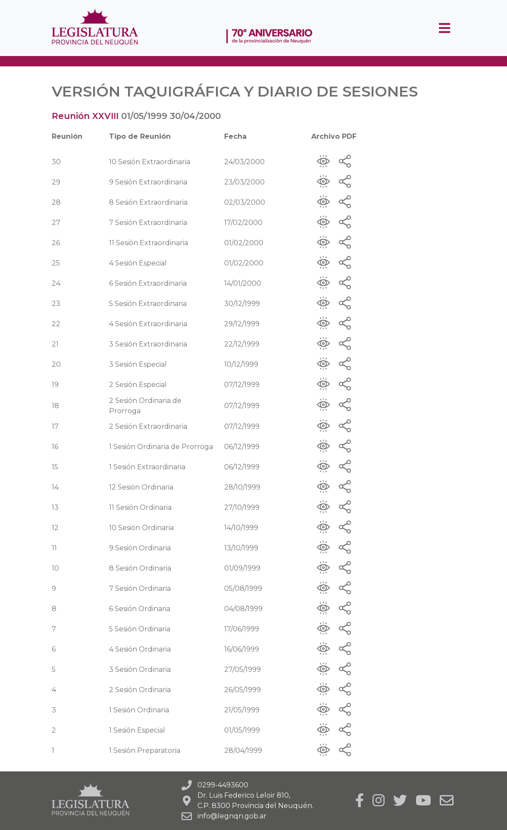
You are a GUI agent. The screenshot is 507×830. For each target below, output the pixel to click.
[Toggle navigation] (444, 28)
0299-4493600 (222, 785)
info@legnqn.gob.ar (231, 816)
